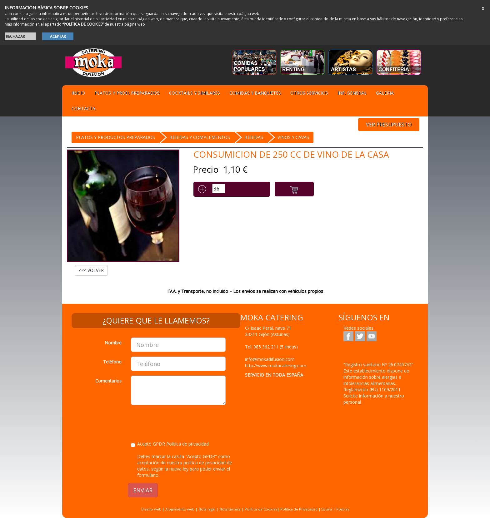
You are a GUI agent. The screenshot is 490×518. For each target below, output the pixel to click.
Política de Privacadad (299, 509)
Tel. (271, 347)
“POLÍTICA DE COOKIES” (82, 24)
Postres (342, 509)
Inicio (78, 93)
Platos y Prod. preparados (127, 93)
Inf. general (352, 93)
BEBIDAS (253, 137)
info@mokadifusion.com (269, 359)
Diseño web (151, 509)
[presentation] (178, 422)
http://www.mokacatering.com (275, 365)
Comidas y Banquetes (255, 93)
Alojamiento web (179, 509)
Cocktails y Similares (194, 93)
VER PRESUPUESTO (389, 124)
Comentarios (108, 381)
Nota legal (206, 509)
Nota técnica (230, 509)
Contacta (83, 108)
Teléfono (112, 362)
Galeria (385, 93)
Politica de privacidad (187, 444)
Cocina (327, 509)
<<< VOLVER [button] (91, 270)
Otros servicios (309, 93)
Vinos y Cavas (293, 137)
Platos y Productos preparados (115, 137)
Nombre (113, 343)
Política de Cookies (261, 509)
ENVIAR (142, 490)
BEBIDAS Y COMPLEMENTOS (199, 137)
